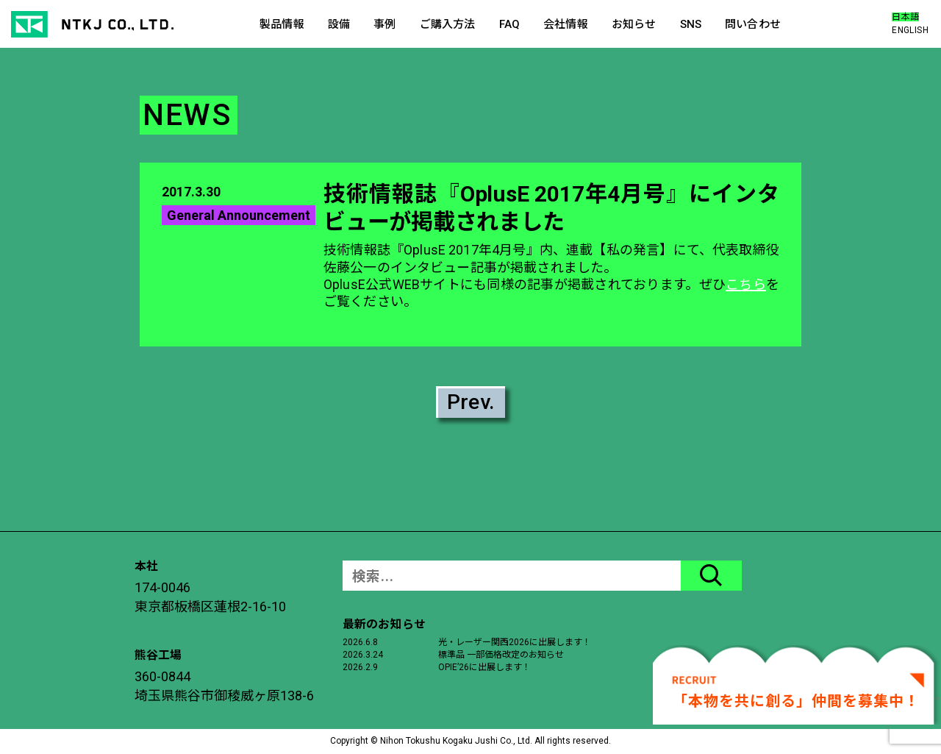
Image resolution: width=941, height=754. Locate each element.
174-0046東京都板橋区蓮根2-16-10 (210, 597)
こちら (746, 284)
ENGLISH (910, 30)
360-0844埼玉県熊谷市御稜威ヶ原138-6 (224, 686)
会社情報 (565, 24)
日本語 (905, 17)
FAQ (509, 24)
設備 (339, 24)
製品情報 (282, 24)
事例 (384, 24)
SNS (690, 24)
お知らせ (634, 24)
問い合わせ (753, 24)
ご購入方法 (448, 24)
